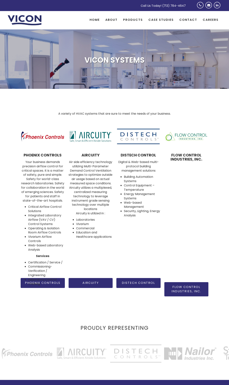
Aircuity (90, 283)
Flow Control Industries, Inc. (186, 289)
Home (95, 20)
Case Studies (161, 20)
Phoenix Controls (42, 283)
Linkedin (218, 7)
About (111, 20)
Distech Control (138, 283)
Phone (201, 7)
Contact (188, 20)
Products (133, 20)
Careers (211, 20)
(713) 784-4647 (174, 6)
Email (209, 7)
